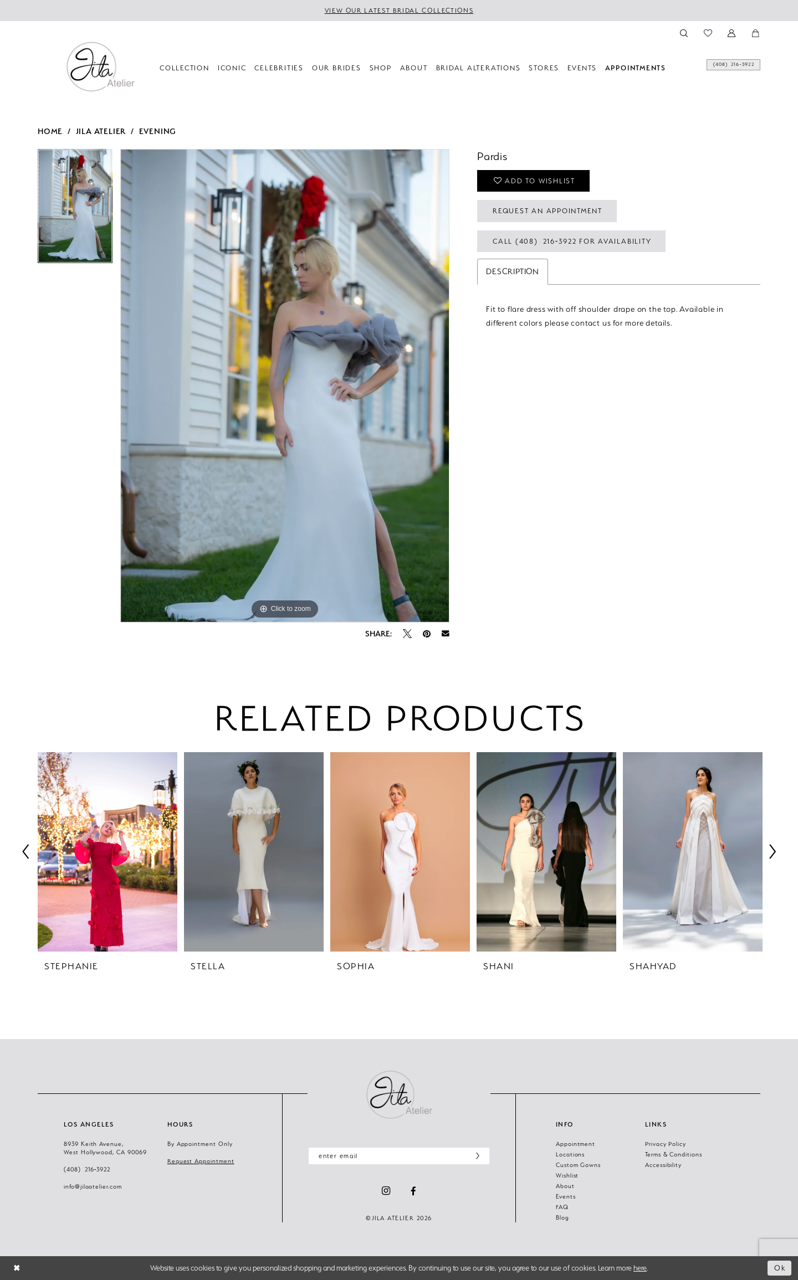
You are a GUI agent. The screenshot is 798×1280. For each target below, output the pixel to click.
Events (566, 1196)
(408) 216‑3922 (87, 1169)
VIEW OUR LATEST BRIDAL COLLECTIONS (399, 10)
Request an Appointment (547, 211)
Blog (562, 1217)
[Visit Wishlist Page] (708, 32)
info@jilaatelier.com (93, 1186)
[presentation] (107, 852)
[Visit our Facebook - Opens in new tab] (413, 1191)
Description (512, 271)
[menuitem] (721, 67)
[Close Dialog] (17, 1268)
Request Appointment (200, 1161)
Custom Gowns (578, 1165)
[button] (732, 32)
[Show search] (684, 32)
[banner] (100, 66)
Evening (158, 131)
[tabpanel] (75, 210)
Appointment (575, 1144)
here (640, 1267)
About (565, 1186)
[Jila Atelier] (399, 1094)
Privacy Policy (665, 1144)
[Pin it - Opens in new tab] (427, 633)
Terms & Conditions (673, 1154)
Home (50, 131)
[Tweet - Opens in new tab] (407, 633)
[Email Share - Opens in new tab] (445, 634)
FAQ (562, 1207)
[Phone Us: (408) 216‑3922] (721, 67)
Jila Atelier (101, 131)
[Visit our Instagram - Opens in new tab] (386, 1191)
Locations (570, 1154)
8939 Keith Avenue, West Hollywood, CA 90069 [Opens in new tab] (105, 1148)
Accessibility (663, 1165)
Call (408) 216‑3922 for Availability (572, 241)
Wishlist (567, 1175)
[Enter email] (399, 1156)
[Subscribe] (475, 1156)
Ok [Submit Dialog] (780, 1267)
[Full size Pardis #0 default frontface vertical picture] (285, 386)
